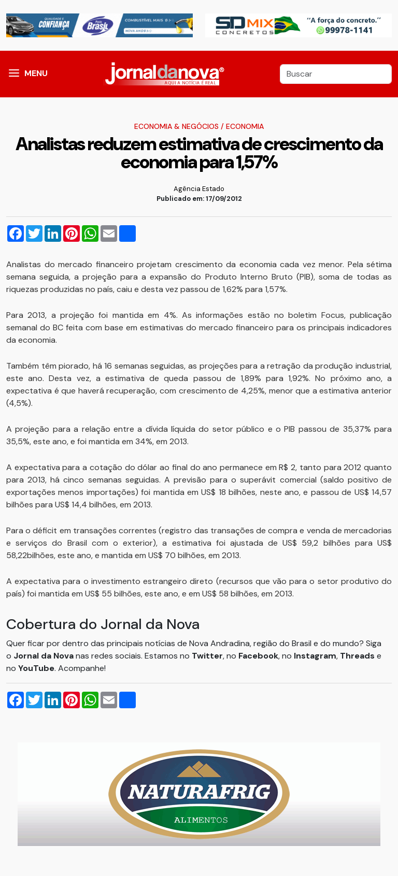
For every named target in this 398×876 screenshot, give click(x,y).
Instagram (315, 655)
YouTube (36, 668)
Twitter (207, 655)
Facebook (258, 655)
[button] (14, 74)
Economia (245, 126)
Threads (358, 655)
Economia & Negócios (176, 126)
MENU (36, 73)
